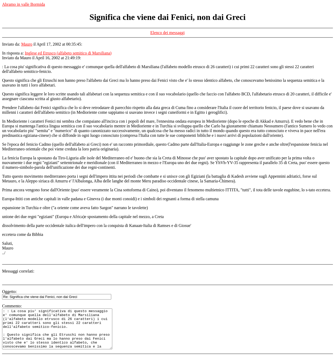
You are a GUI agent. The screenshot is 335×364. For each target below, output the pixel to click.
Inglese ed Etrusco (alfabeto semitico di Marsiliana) (68, 53)
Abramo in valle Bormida (23, 4)
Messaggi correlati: (18, 271)
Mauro (26, 44)
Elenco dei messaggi (167, 32)
